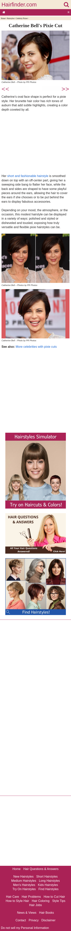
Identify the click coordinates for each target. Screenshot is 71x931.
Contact (21, 920)
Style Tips (58, 900)
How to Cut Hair (54, 896)
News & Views (26, 912)
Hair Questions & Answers (41, 869)
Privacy (34, 920)
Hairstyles (10, 18)
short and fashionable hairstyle (27, 176)
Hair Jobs (35, 905)
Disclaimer (48, 920)
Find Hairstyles (48, 889)
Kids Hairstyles (48, 885)
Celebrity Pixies (21, 18)
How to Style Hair (17, 900)
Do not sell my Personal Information (25, 927)
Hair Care (12, 896)
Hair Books (46, 912)
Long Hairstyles (49, 880)
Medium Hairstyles (23, 880)
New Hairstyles (23, 876)
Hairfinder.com (19, 5)
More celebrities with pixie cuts (36, 346)
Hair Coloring (40, 900)
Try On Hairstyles (24, 889)
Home (3, 18)
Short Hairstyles (47, 876)
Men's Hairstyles (24, 885)
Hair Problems (31, 896)
